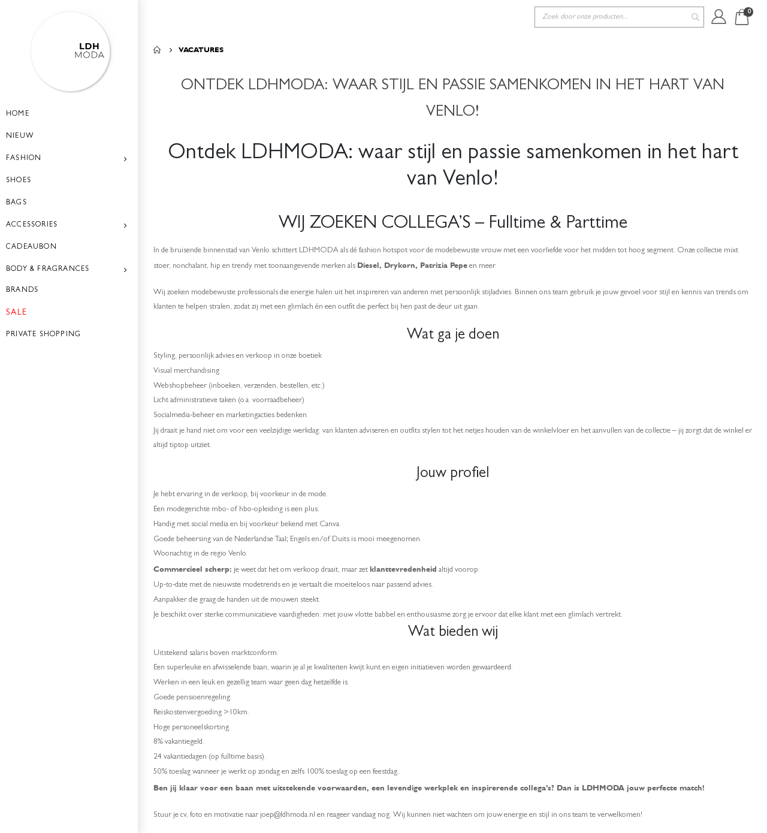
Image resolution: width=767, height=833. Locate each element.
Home (157, 50)
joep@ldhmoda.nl (304, 814)
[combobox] (619, 17)
